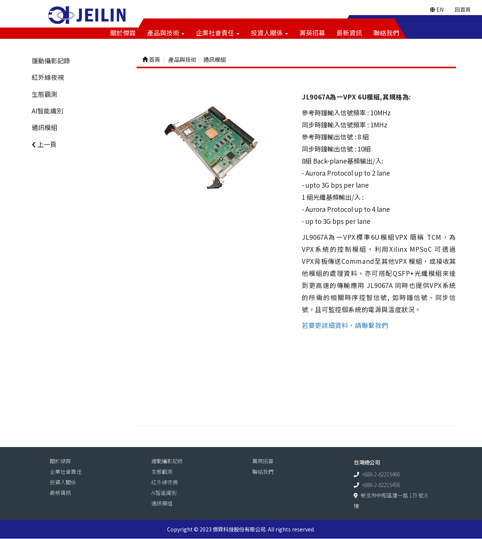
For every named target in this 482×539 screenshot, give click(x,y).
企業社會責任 (217, 33)
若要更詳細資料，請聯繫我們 (345, 325)
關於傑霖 (123, 33)
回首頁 (463, 9)
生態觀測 (44, 94)
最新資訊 (349, 33)
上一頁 (44, 144)
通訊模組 (44, 127)
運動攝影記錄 (51, 61)
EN (437, 9)
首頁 (151, 60)
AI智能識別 (47, 111)
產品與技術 (165, 33)
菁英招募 (312, 33)
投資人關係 (269, 33)
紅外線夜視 (48, 77)
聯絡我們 (386, 33)
